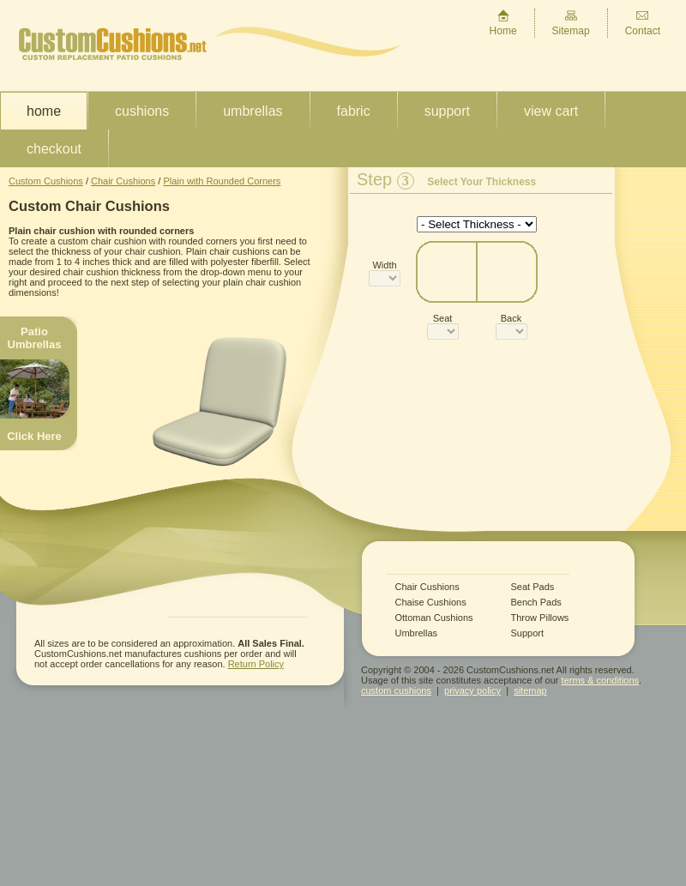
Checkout (54, 149)
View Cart (551, 111)
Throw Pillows (540, 618)
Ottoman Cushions (434, 618)
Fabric (353, 111)
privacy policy (472, 690)
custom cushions (396, 690)
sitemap (530, 690)
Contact (642, 23)
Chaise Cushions (430, 602)
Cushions (142, 111)
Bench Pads (536, 602)
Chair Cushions (123, 181)
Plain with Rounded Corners (221, 181)
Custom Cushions (46, 181)
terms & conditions (600, 680)
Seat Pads (533, 587)
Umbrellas (252, 111)
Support (447, 111)
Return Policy (256, 664)
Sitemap (571, 23)
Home (503, 23)
